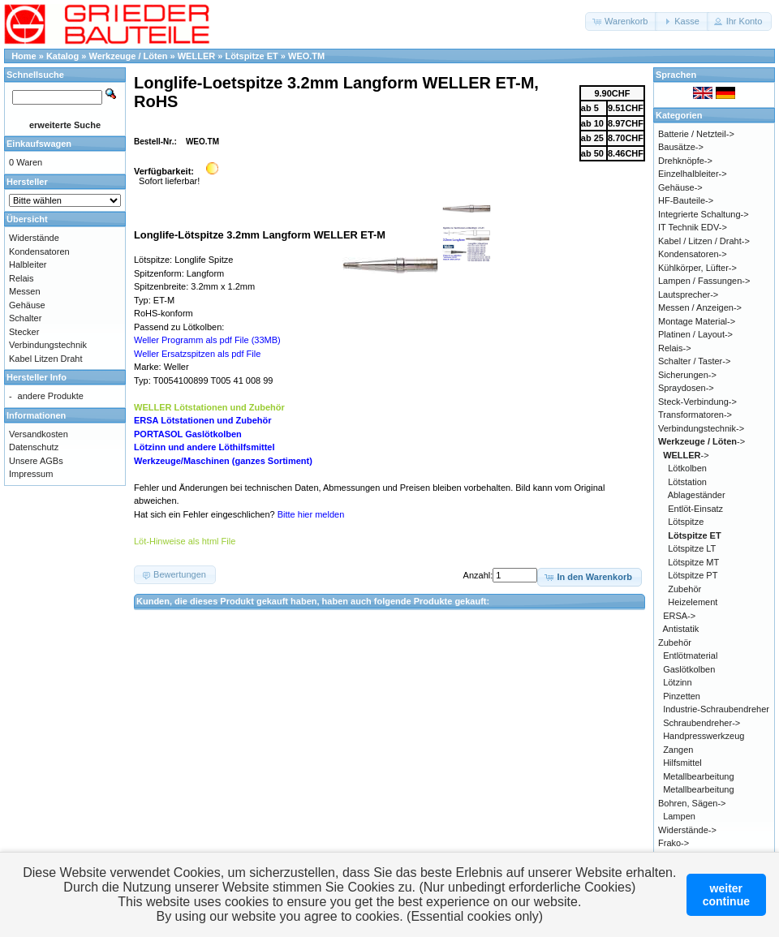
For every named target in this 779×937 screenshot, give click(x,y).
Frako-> (673, 843)
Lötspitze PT (692, 575)
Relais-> (674, 348)
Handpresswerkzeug (703, 736)
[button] (621, 21)
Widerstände (34, 238)
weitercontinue (726, 895)
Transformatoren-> (695, 414)
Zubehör (684, 589)
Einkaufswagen (38, 143)
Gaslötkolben (689, 669)
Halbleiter (27, 264)
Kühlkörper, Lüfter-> (697, 268)
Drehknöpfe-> (685, 160)
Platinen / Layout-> (695, 334)
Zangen (678, 749)
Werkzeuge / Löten (128, 56)
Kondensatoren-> (692, 254)
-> (701, 441)
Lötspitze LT (692, 548)
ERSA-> (679, 616)
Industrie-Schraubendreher (716, 709)
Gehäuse (27, 305)
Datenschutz (33, 447)
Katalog (62, 56)
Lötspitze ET (251, 56)
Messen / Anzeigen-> (700, 307)
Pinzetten (681, 696)
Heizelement (692, 602)
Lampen (679, 816)
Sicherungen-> (687, 375)
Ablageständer (696, 495)
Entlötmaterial (690, 655)
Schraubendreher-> (701, 723)
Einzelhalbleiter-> (692, 173)
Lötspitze (686, 522)
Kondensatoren (39, 251)
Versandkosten (38, 434)
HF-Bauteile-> (685, 200)
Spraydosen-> (686, 388)
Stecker (24, 332)
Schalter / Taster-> (694, 361)
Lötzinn (677, 682)
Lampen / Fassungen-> (704, 281)
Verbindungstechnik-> (701, 428)
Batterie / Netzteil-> (696, 134)
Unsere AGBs (36, 461)
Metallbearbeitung (698, 776)
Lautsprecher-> (688, 294)
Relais (21, 278)
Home (24, 56)
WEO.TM (306, 56)
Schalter (25, 318)
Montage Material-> (696, 321)
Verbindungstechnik (48, 345)
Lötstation (687, 482)
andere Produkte (51, 396)
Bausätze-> (681, 147)
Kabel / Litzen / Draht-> (704, 241)
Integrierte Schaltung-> (703, 214)
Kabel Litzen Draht (46, 358)
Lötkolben (687, 468)
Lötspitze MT (693, 562)
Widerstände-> (687, 830)
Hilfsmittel (682, 762)
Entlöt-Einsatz (695, 509)
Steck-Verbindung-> (697, 401)
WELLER (196, 56)
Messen (25, 291)
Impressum (31, 474)
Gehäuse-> (680, 187)
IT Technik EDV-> (692, 227)
